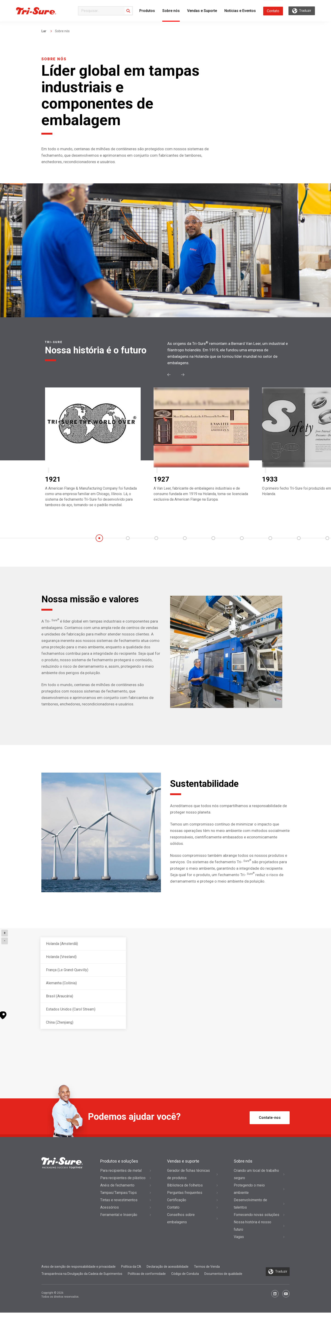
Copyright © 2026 (60, 1310)
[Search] (128, 10)
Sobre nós (171, 11)
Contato (273, 11)
